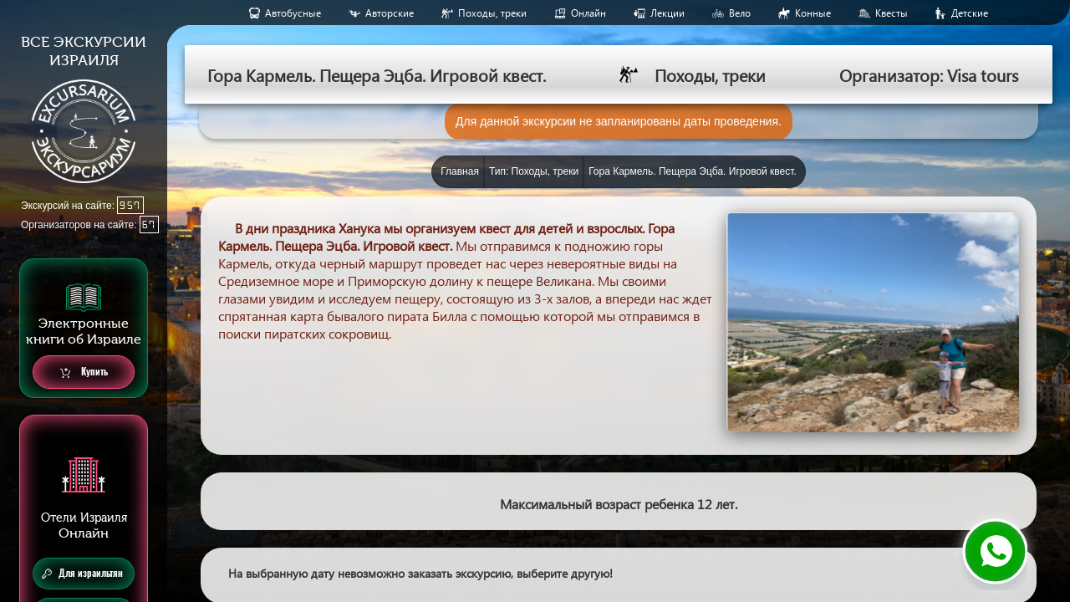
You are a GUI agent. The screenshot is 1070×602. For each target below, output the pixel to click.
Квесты (891, 13)
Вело (740, 13)
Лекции (667, 13)
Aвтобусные (293, 13)
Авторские (389, 13)
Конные (813, 13)
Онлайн (588, 13)
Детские (969, 13)
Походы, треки (492, 13)
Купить (84, 372)
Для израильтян (82, 573)
